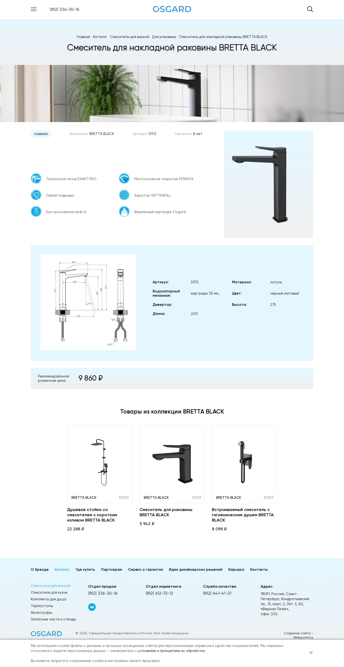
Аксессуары (41, 612)
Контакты (259, 569)
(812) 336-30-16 (64, 9)
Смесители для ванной (129, 37)
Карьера (236, 569)
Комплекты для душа (48, 599)
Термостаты (42, 606)
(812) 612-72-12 (159, 593)
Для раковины (164, 37)
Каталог (100, 37)
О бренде (40, 569)
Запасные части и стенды (53, 619)
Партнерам (111, 569)
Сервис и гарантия (145, 569)
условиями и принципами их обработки (171, 651)
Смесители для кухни (49, 592)
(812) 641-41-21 (217, 593)
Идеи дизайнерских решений (195, 569)
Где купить (85, 569)
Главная (83, 37)
